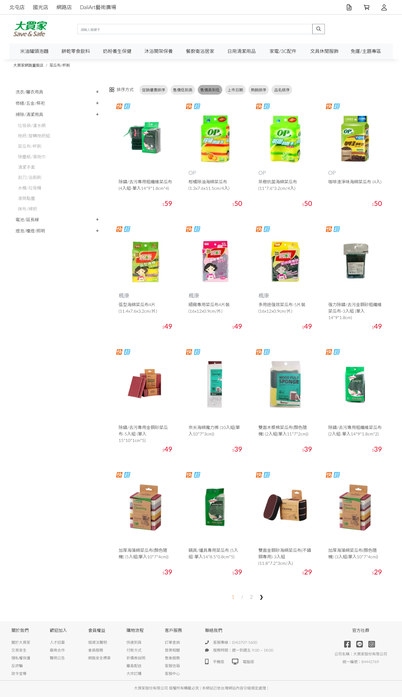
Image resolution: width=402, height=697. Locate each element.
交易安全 (19, 650)
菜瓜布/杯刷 (60, 65)
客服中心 (172, 673)
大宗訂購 (134, 673)
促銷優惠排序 (153, 89)
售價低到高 (182, 89)
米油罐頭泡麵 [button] (34, 51)
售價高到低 (210, 89)
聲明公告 (57, 658)
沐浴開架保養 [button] (158, 51)
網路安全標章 (99, 658)
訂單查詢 (172, 642)
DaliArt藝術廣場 (98, 7)
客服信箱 (172, 665)
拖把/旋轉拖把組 (34, 135)
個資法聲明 (97, 642)
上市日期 (235, 89)
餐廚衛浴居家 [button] (200, 51)
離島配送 (134, 665)
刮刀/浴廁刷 (29, 177)
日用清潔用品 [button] (241, 51)
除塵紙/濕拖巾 (32, 156)
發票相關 (172, 650)
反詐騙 (17, 665)
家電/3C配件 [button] (282, 51)
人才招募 (57, 642)
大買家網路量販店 (28, 65)
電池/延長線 (27, 219)
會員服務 (95, 650)
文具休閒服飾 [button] (324, 51)
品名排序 (282, 89)
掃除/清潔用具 (29, 114)
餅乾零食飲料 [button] (76, 51)
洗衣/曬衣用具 (29, 91)
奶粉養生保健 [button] (117, 51)
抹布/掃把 (27, 208)
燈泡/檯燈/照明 (30, 230)
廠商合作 (57, 650)
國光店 (40, 7)
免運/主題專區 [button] (366, 51)
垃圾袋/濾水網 (32, 125)
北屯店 (17, 7)
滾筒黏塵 (26, 198)
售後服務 (172, 658)
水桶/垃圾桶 (29, 187)
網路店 (64, 7)
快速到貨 (134, 642)
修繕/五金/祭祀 (30, 103)
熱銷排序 (258, 89)
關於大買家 (21, 642)
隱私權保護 (21, 658)
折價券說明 (135, 658)
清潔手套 (26, 167)
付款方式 (134, 650)
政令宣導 (19, 673)
